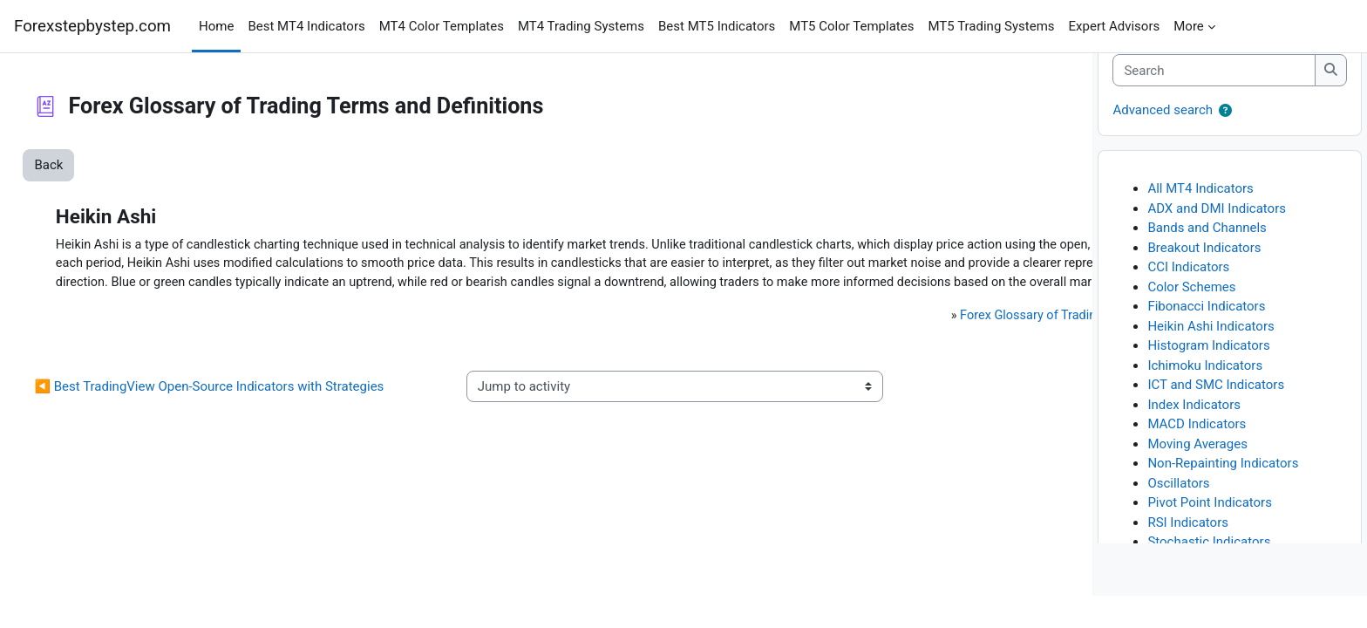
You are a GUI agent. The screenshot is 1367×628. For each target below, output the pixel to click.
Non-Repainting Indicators (1222, 495)
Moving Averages (1197, 476)
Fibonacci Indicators (1206, 338)
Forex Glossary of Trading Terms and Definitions (843, 357)
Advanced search (1162, 142)
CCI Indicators (1188, 299)
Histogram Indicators (1208, 378)
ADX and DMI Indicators (1216, 241)
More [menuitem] (1188, 26)
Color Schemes (1191, 319)
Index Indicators (1194, 437)
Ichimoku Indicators (1204, 398)
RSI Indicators (1187, 555)
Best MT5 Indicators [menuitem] (716, 26)
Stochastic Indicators (1208, 574)
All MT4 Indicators (1200, 221)
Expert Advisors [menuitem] (1114, 26)
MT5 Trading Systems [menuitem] (991, 26)
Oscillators (1178, 515)
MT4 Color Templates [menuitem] (441, 26)
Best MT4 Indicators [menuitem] (306, 26)
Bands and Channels (1206, 260)
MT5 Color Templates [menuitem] (851, 26)
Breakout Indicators (1204, 280)
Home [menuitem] (216, 26)
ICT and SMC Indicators (1215, 417)
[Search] (1213, 102)
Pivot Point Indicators (1209, 535)
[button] (1225, 143)
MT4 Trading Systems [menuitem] (581, 26)
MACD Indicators (1196, 456)
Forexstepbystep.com (92, 26)
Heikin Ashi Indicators (1210, 358)
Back (87, 165)
